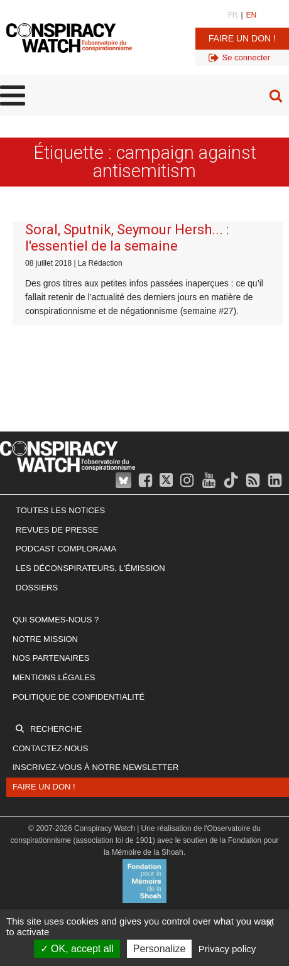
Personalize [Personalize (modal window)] (159, 948)
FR (232, 15)
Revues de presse (57, 530)
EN (251, 15)
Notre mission (45, 639)
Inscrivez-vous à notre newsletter (95, 767)
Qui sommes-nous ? (56, 619)
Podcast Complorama (66, 548)
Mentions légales (54, 677)
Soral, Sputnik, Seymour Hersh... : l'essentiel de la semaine (127, 238)
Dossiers (37, 587)
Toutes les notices (60, 510)
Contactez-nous (50, 748)
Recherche (56, 729)
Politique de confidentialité (78, 697)
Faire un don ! (242, 38)
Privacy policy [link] (227, 948)
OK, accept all (77, 948)
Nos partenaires (51, 658)
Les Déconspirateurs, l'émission (90, 568)
